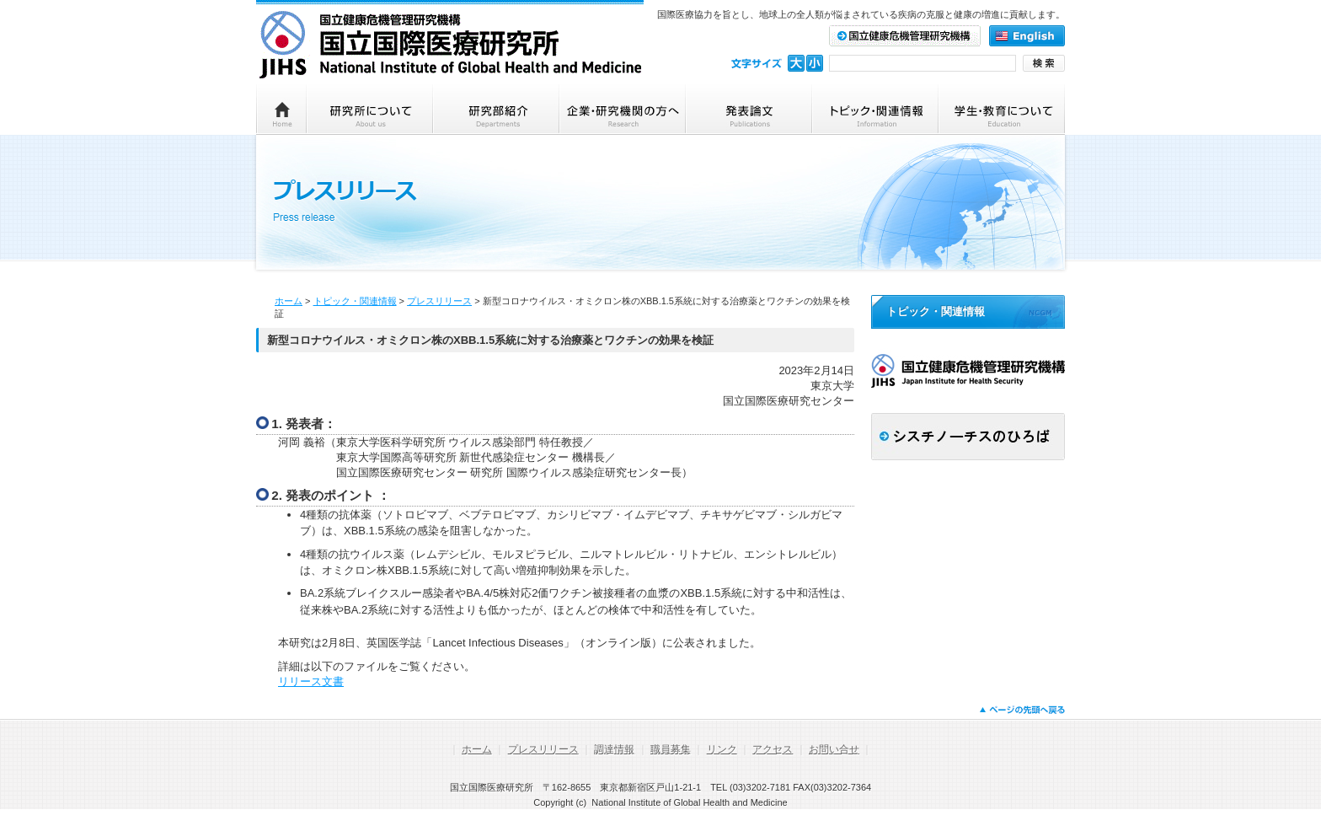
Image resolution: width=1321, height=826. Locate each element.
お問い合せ (834, 749)
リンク (722, 749)
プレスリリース (439, 301)
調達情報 (614, 749)
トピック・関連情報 (355, 301)
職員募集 (670, 749)
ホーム (288, 301)
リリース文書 (311, 681)
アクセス (772, 749)
